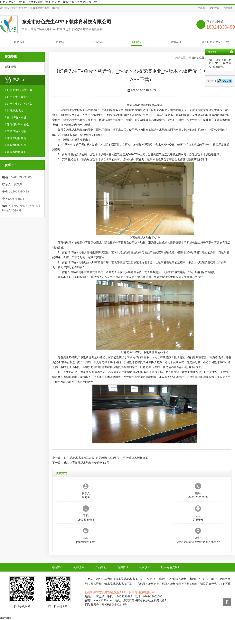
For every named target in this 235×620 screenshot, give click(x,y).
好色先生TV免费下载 (19, 90)
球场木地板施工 (16, 151)
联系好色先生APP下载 (215, 42)
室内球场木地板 (16, 117)
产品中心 (97, 42)
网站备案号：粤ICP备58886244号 (106, 604)
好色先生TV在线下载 (19, 103)
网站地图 (228, 8)
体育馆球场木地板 (18, 124)
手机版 (201, 8)
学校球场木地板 (16, 131)
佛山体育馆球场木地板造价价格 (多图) (87, 462)
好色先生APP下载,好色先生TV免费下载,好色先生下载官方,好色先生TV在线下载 (48, 2)
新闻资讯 (136, 42)
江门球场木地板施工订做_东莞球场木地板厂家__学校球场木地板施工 (106, 457)
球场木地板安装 (78, 110)
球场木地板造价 (16, 145)
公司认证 (176, 42)
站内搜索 (214, 8)
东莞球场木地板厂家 (215, 110)
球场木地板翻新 (16, 138)
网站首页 (19, 42)
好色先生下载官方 (18, 96)
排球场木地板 (15, 110)
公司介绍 (58, 42)
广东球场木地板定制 (147, 583)
